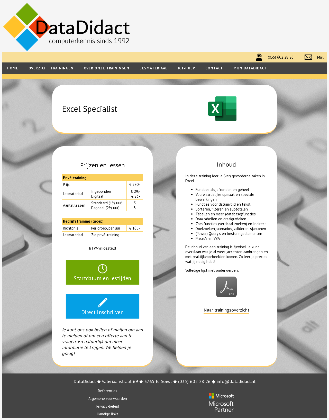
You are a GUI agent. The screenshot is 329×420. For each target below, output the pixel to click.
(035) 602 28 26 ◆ (197, 381)
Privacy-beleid (107, 406)
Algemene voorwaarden (107, 398)
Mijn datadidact (250, 68)
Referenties (107, 390)
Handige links (107, 414)
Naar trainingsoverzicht (226, 310)
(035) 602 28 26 (281, 57)
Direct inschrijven (102, 306)
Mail (320, 57)
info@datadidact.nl (236, 381)
